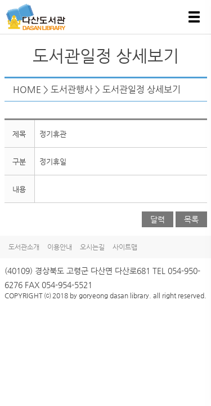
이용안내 (59, 247)
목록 (191, 219)
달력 (157, 219)
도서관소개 (23, 247)
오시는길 (92, 247)
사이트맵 (125, 247)
